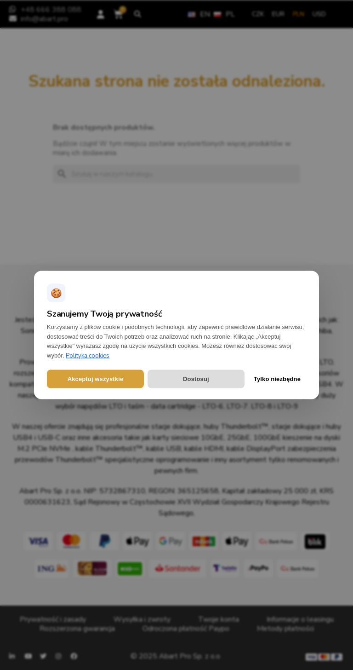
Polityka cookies (87, 356)
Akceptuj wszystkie (96, 378)
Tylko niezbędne (277, 378)
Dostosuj (196, 378)
